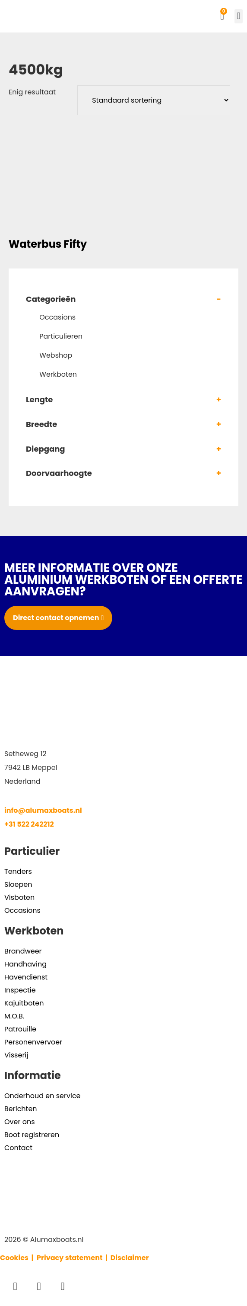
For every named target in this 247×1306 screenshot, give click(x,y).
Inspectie (20, 990)
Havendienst (26, 977)
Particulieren (60, 336)
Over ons (19, 1122)
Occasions (57, 317)
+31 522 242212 (29, 824)
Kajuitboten (24, 1003)
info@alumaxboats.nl (43, 810)
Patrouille (20, 1029)
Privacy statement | (74, 1258)
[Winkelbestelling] (153, 100)
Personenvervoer (33, 1042)
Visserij (16, 1055)
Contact (18, 1148)
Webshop (55, 355)
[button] (238, 16)
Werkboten (58, 374)
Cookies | (17, 1258)
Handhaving (25, 964)
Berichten (20, 1109)
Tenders (18, 871)
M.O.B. (14, 1016)
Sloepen (18, 884)
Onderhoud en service (42, 1096)
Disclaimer (130, 1258)
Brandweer (23, 951)
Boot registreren (31, 1135)
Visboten (19, 897)
